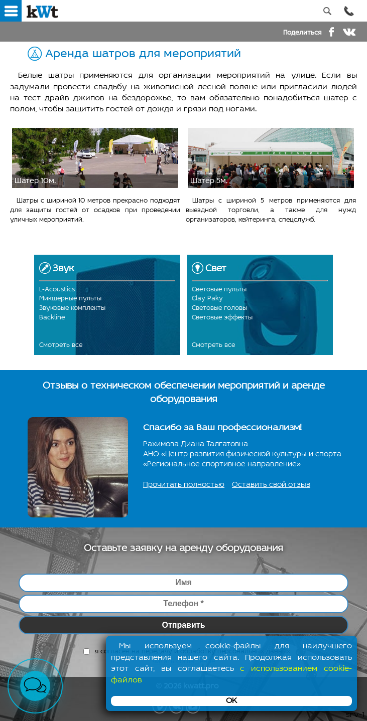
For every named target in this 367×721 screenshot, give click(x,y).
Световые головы (219, 308)
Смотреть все (60, 345)
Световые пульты (219, 289)
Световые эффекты (222, 317)
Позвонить (348, 11)
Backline (52, 317)
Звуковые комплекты (72, 308)
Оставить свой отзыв (271, 485)
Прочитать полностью (183, 485)
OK (231, 701)
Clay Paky (207, 298)
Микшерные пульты (70, 298)
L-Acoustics (57, 289)
